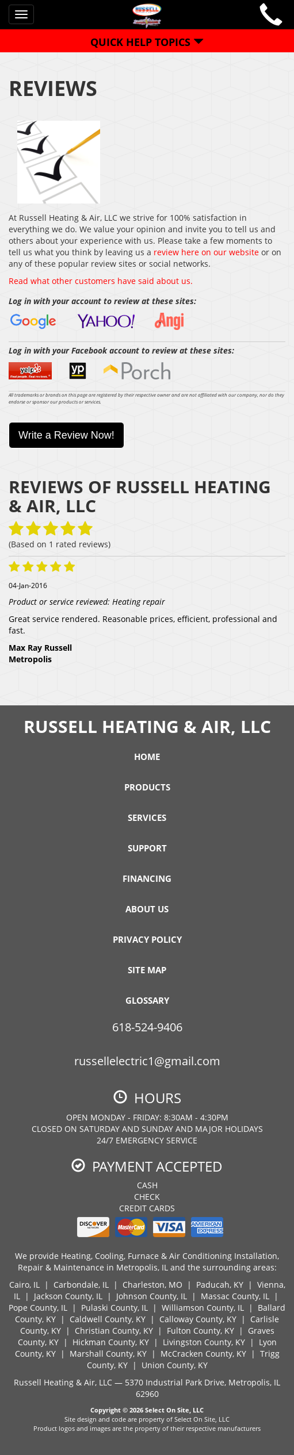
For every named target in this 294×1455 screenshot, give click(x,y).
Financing (147, 878)
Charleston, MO (152, 1284)
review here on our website (206, 252)
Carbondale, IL (81, 1284)
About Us (147, 909)
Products (147, 787)
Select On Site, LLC (174, 1410)
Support (147, 848)
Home (147, 756)
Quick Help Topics (147, 42)
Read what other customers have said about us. (101, 280)
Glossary (147, 1000)
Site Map (147, 970)
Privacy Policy (147, 939)
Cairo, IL (24, 1284)
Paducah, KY (219, 1284)
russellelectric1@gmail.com (147, 1061)
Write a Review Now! (66, 435)
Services (147, 817)
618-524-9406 (147, 1027)
